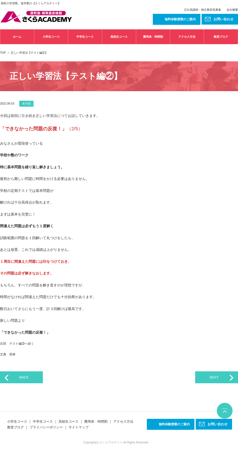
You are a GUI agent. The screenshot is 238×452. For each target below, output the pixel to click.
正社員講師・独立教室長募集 (202, 9)
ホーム (17, 36)
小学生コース (51, 36)
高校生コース (119, 36)
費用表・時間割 (153, 36)
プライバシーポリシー (46, 427)
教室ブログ (221, 36)
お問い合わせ (218, 424)
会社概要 (232, 9)
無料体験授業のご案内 (180, 19)
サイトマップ (79, 427)
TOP (3, 52)
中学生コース (85, 36)
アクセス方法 (186, 36)
